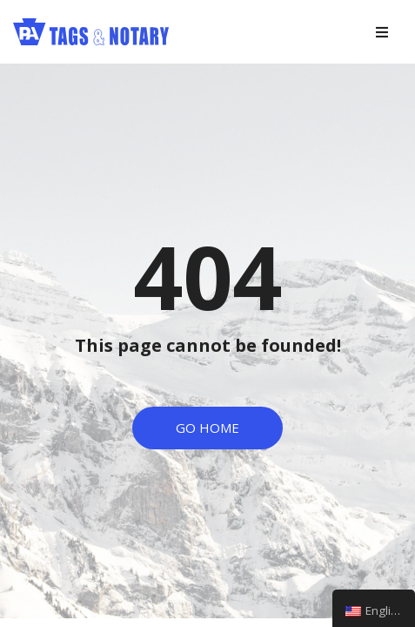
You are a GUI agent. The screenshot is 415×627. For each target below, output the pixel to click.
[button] (207, 428)
